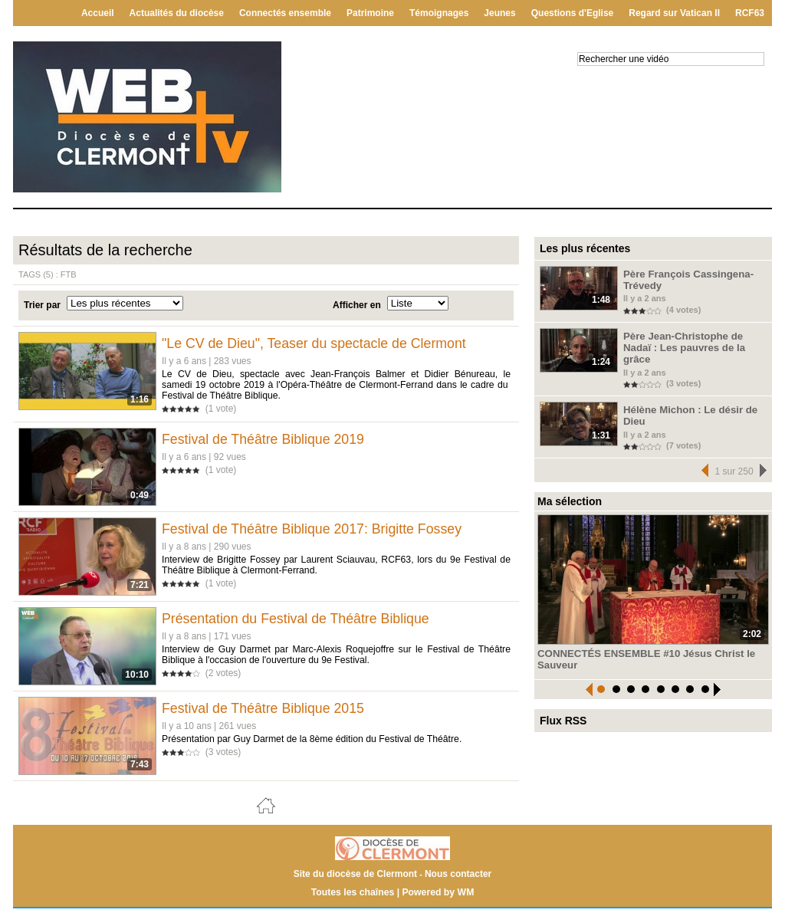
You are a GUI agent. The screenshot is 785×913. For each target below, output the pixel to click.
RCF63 (749, 13)
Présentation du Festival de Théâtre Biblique (299, 621)
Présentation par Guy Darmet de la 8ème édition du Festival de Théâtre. (310, 743)
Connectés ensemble (285, 13)
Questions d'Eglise (572, 13)
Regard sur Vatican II (674, 13)
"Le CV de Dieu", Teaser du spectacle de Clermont (317, 343)
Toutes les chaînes (353, 897)
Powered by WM (437, 897)
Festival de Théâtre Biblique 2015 (266, 713)
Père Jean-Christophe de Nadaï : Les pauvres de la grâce (692, 339)
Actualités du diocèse (177, 13)
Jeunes (499, 13)
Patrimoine (370, 13)
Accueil (97, 13)
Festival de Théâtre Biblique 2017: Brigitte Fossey (315, 530)
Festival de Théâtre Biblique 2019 (266, 439)
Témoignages (438, 13)
